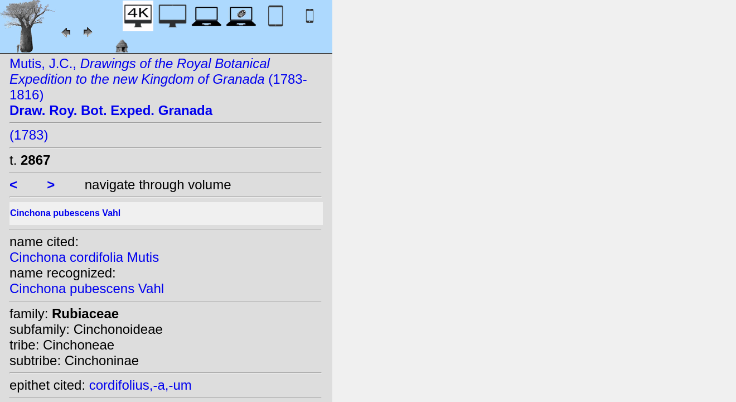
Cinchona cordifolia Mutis (84, 257)
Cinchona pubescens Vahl (86, 288)
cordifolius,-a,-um (140, 385)
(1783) (28, 134)
